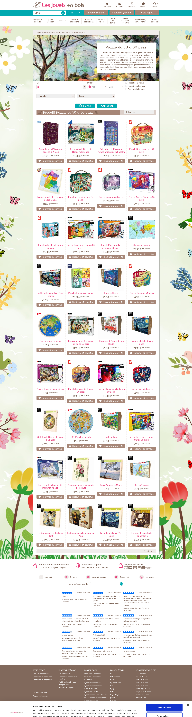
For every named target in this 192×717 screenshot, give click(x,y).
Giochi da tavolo (54, 32)
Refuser (164, 710)
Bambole (88, 680)
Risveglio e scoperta (92, 674)
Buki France (115, 677)
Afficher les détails (41, 712)
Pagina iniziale (41, 32)
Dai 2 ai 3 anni (142, 680)
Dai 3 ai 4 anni (142, 683)
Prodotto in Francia (135, 86)
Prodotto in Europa (134, 89)
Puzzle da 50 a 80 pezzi (76, 32)
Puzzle (64, 32)
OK (121, 584)
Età (38, 82)
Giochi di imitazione (92, 683)
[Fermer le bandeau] (188, 690)
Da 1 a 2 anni (141, 677)
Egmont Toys (115, 683)
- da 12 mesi (141, 674)
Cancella (107, 105)
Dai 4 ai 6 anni (142, 686)
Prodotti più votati (134, 82)
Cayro (112, 680)
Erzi (111, 686)
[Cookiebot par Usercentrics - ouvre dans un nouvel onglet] (16, 712)
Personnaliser (164, 702)
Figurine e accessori (92, 677)
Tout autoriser (164, 693)
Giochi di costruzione (93, 686)
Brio (111, 674)
